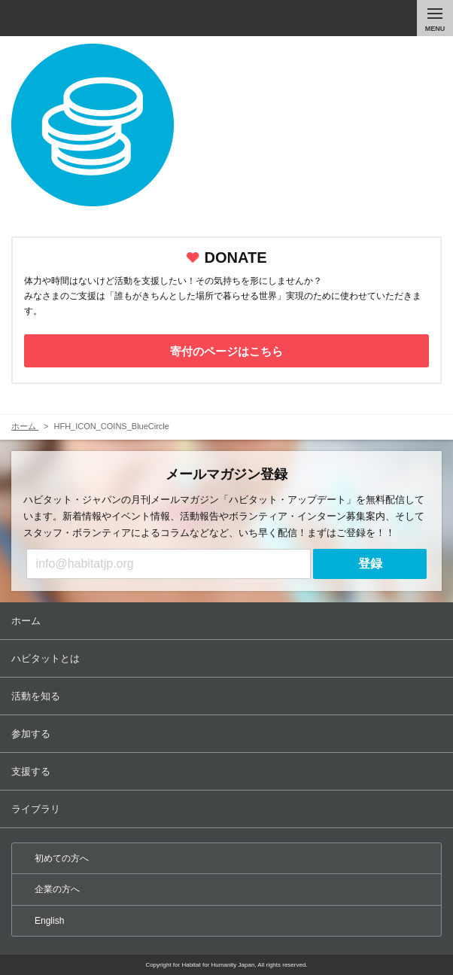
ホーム (228, 620)
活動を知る (228, 696)
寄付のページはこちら (226, 351)
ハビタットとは (228, 658)
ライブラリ (228, 809)
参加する (228, 733)
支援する (228, 771)
